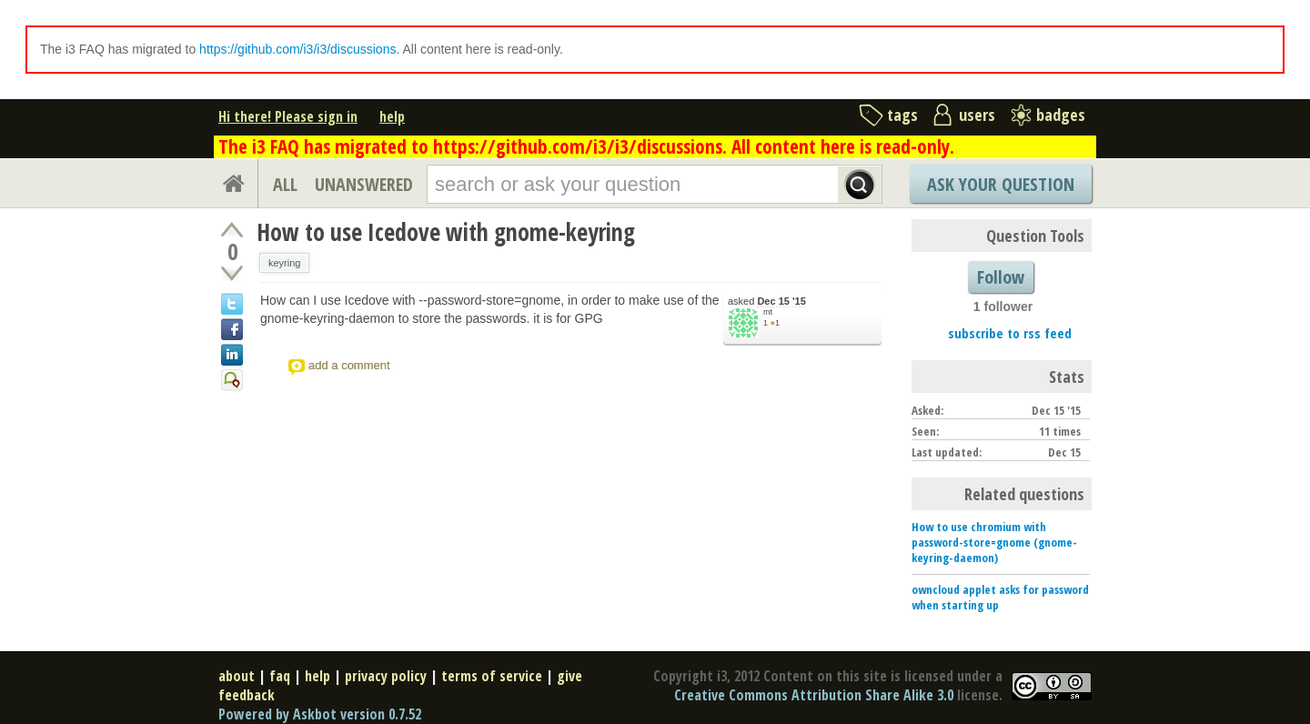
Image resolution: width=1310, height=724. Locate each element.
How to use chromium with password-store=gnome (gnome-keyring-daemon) (994, 542)
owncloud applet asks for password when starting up (1000, 597)
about (236, 676)
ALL (285, 184)
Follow (1000, 277)
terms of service (491, 676)
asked (767, 301)
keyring (284, 262)
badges (1060, 115)
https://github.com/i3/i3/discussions (297, 49)
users (977, 115)
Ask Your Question (1000, 184)
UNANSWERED (364, 184)
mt (767, 312)
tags (902, 115)
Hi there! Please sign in (288, 116)
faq (279, 676)
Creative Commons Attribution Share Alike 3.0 (813, 695)
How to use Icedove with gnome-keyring (446, 232)
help (392, 116)
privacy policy (386, 676)
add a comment (349, 365)
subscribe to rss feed (1010, 333)
